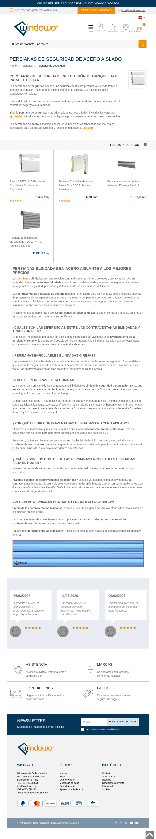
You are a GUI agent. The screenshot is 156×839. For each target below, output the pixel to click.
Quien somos (109, 776)
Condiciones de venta (113, 783)
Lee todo (89, 127)
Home (13, 65)
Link (118, 729)
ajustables (16, 116)
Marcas (63, 773)
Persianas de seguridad (51, 65)
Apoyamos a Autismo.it (71, 789)
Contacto (106, 773)
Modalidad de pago (69, 783)
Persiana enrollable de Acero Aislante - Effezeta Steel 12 (124, 183)
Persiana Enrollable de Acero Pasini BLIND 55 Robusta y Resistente (76, 185)
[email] (93, 722)
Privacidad (107, 786)
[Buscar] (142, 44)
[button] (100, 28)
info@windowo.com (134, 10)
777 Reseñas (22, 10)
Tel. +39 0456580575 (28, 783)
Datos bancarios (68, 786)
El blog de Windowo (96, 10)
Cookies (106, 789)
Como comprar (67, 779)
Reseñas (106, 779)
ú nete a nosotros (122, 721)
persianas (23, 278)
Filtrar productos (124, 144)
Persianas (27, 65)
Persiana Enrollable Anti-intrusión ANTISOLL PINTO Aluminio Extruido (26, 241)
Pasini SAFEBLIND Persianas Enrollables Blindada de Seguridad (27, 185)
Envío (63, 776)
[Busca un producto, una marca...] (74, 44)
